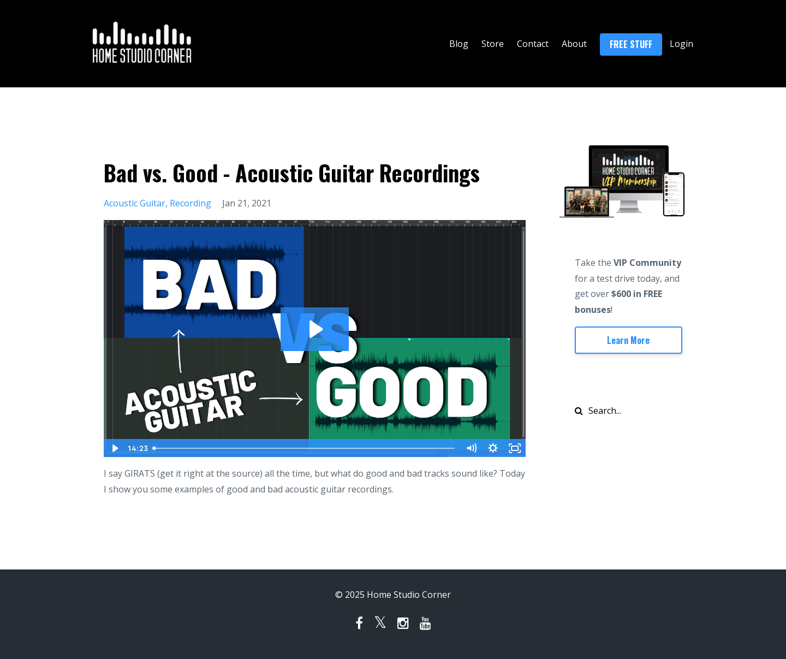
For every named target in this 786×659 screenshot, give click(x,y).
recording (190, 203)
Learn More (628, 340)
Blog (458, 44)
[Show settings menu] (493, 448)
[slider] (304, 448)
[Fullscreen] (515, 448)
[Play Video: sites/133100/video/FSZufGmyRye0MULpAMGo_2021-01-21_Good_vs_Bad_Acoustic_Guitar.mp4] (315, 329)
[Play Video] (114, 448)
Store (492, 44)
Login (681, 44)
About (574, 44)
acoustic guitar (134, 203)
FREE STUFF (631, 44)
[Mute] (472, 448)
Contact (533, 44)
